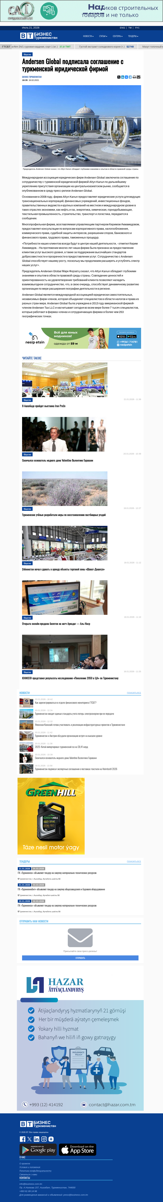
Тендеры (24, 861)
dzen (50, 1139)
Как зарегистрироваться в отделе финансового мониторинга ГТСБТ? (65, 702)
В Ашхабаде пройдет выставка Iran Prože (43, 406)
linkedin (36, 1139)
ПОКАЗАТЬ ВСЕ (134, 693)
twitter (29, 1139)
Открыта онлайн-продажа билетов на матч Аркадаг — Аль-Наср (56, 624)
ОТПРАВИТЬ (80, 958)
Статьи (103, 36)
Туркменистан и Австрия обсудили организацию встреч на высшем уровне (68, 736)
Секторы (118, 36)
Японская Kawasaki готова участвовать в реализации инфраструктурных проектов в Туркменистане (80, 724)
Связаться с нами (28, 1174)
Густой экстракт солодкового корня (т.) (110, 46)
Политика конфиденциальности (35, 1171)
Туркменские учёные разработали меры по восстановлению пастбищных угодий (64, 515)
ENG (122, 28)
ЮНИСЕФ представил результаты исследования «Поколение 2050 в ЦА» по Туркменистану (70, 678)
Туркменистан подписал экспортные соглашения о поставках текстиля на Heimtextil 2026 (76, 769)
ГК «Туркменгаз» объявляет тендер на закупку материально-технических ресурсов (57, 873)
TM (130, 28)
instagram (43, 1139)
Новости (24, 693)
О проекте (24, 1163)
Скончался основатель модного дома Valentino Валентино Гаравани (57, 460)
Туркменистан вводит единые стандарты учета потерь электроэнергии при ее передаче (74, 713)
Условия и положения (29, 1167)
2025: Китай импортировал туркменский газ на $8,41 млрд (61, 747)
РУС (137, 28)
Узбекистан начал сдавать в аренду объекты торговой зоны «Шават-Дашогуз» (63, 569)
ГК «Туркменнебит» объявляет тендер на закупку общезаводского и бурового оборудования (61, 889)
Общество (27, 54)
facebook (22, 1139)
